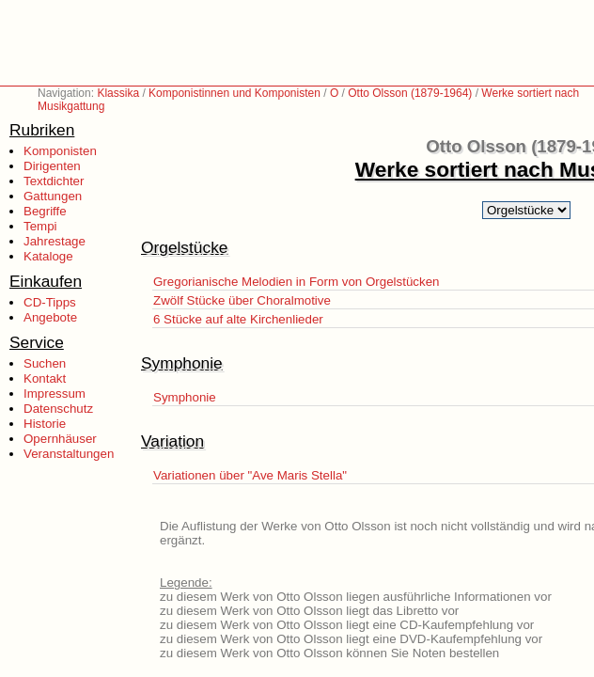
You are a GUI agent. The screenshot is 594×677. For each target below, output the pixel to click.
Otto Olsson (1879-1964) (410, 93)
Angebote (50, 317)
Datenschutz (58, 408)
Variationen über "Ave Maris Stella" (250, 475)
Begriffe (45, 211)
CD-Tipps (49, 302)
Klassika (118, 93)
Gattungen (52, 196)
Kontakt (44, 378)
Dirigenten (52, 166)
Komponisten (60, 151)
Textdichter (53, 181)
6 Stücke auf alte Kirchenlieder (238, 319)
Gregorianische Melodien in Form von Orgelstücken (296, 282)
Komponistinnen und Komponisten (234, 93)
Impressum (54, 393)
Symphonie (184, 397)
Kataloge (48, 256)
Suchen (44, 363)
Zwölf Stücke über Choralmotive (242, 300)
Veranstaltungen (68, 454)
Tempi (40, 226)
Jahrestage (54, 241)
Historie (44, 424)
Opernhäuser (60, 439)
